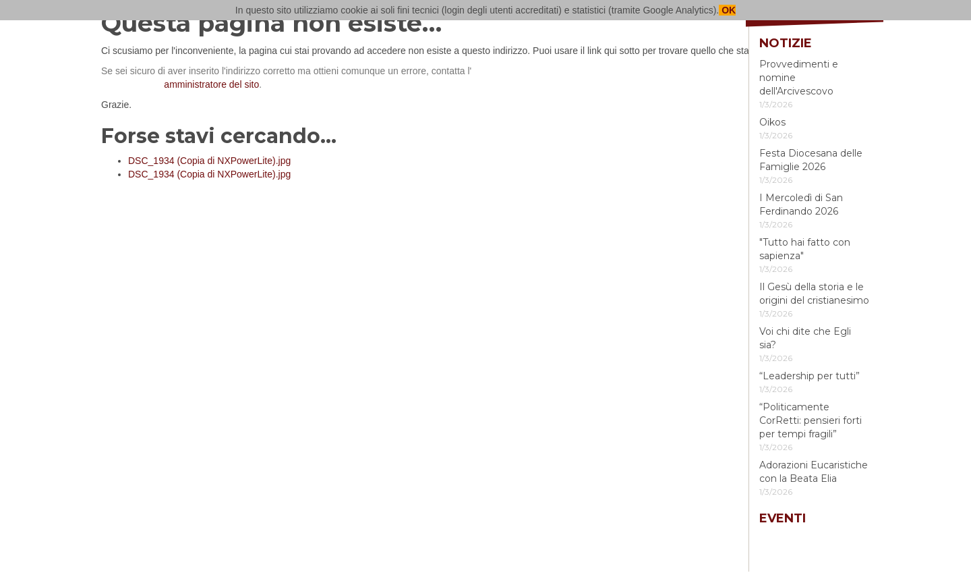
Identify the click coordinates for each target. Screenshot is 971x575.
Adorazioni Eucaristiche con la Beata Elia (813, 472)
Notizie (785, 43)
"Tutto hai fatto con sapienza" (804, 249)
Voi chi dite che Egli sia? (805, 338)
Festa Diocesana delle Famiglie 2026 (810, 160)
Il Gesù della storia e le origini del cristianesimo (814, 293)
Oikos (772, 122)
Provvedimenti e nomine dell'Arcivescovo (798, 77)
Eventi (782, 518)
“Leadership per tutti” (809, 376)
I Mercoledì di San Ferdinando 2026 (801, 204)
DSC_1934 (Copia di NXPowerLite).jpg (209, 160)
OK (727, 10)
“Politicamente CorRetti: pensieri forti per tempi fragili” (810, 420)
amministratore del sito (211, 84)
